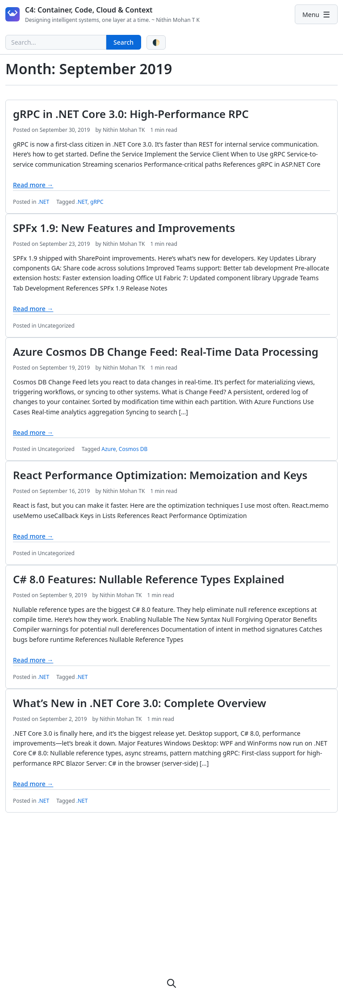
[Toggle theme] (156, 42)
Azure (108, 449)
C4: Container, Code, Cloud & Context (89, 10)
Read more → (33, 185)
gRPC (97, 202)
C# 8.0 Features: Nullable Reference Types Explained (148, 579)
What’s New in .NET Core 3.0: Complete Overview (139, 702)
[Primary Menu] (316, 14)
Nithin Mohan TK (124, 130)
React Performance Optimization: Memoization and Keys (160, 475)
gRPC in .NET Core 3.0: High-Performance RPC (131, 113)
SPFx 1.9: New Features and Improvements (124, 227)
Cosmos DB (133, 449)
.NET (44, 202)
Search (123, 42)
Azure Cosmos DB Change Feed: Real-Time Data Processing (165, 351)
